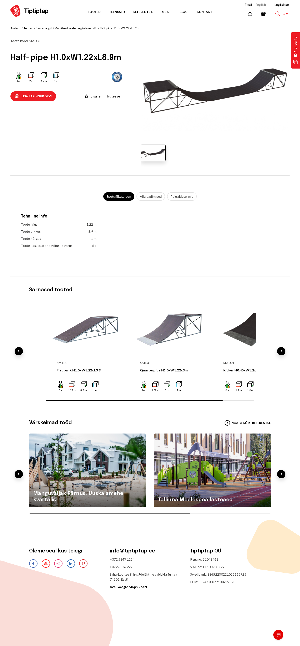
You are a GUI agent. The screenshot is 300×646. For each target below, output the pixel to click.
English (260, 4)
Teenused (117, 12)
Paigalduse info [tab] (181, 196)
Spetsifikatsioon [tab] (119, 196)
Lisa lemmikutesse (102, 96)
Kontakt (204, 12)
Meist (166, 12)
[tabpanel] (150, 234)
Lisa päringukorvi (33, 96)
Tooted (94, 12)
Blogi (184, 12)
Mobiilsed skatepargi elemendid (76, 28)
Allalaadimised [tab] (151, 196)
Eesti (248, 4)
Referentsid (143, 12)
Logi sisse (281, 4)
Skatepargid (44, 28)
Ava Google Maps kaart (129, 587)
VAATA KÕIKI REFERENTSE (248, 423)
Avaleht (15, 28)
